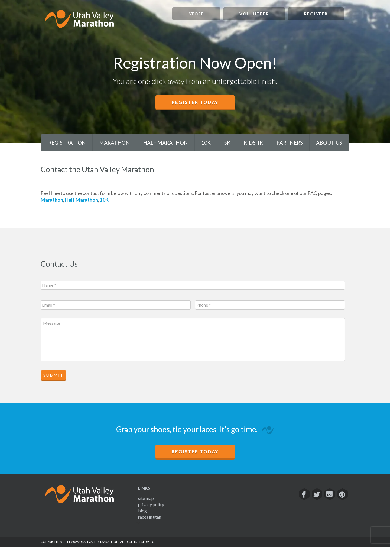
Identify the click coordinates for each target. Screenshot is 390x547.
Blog (142, 510)
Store (196, 13)
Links (144, 487)
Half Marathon (165, 142)
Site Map (146, 498)
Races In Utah (149, 516)
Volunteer (254, 13)
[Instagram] (329, 494)
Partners (290, 142)
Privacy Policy (151, 504)
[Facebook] (304, 494)
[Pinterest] (342, 494)
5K (227, 142)
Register (316, 13)
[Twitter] (317, 494)
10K (206, 142)
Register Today (195, 102)
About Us (329, 142)
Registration (67, 142)
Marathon (114, 142)
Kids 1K (253, 142)
